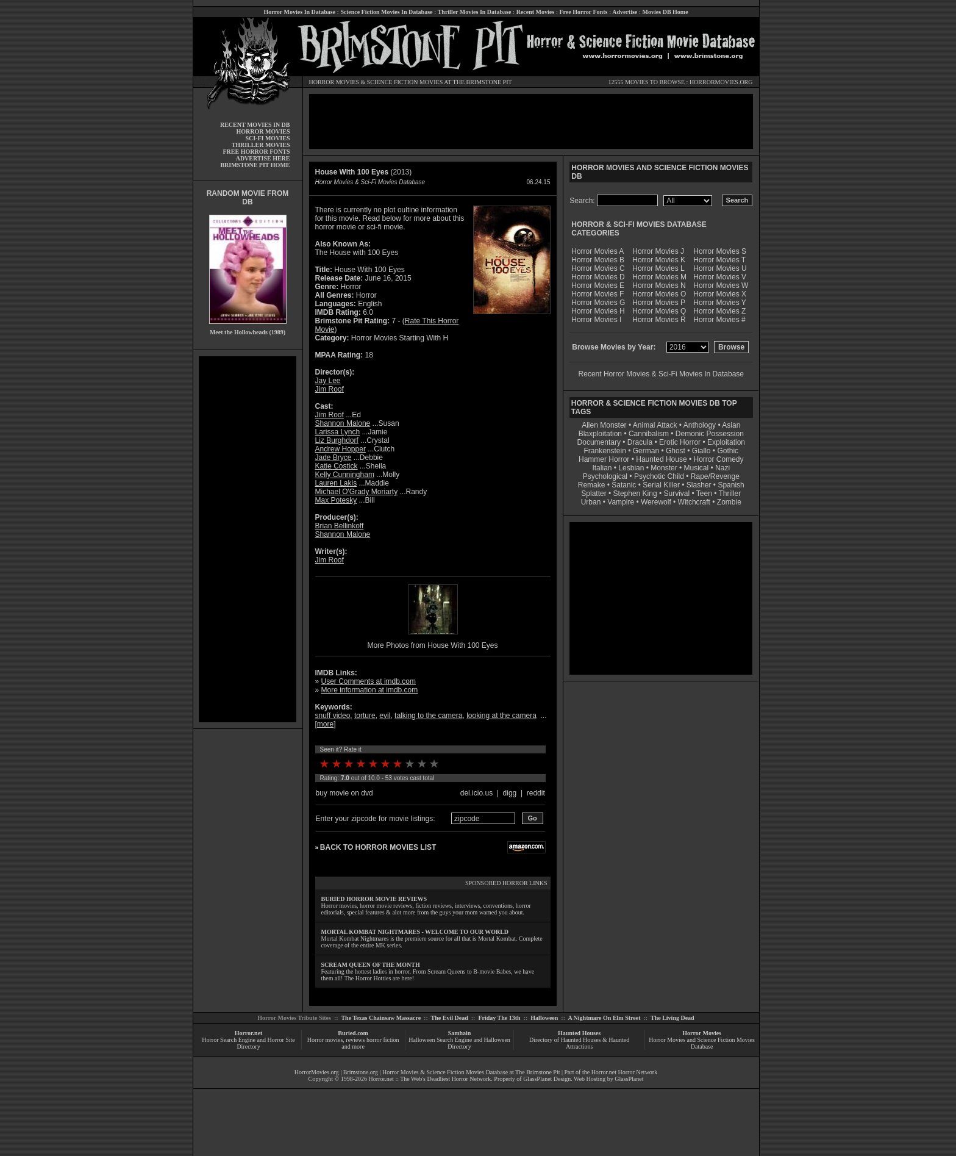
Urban (591, 502)
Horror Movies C (597, 268)
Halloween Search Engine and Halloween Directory (459, 1043)
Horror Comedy (719, 459)
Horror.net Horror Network (624, 1072)
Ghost (675, 451)
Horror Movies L (658, 268)
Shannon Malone (343, 423)
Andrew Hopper (340, 449)
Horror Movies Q (659, 311)
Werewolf (656, 502)
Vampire (620, 502)
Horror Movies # (719, 319)
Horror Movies (701, 1033)
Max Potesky (336, 500)
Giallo (701, 451)
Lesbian (632, 468)
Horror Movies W (720, 285)
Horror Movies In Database (299, 12)
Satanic (624, 485)
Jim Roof (329, 389)
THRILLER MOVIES (261, 145)
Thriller (730, 493)
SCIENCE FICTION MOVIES (405, 82)
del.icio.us (476, 793)
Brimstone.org (360, 1072)
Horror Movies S (719, 251)
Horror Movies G (598, 302)
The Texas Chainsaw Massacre (381, 1017)
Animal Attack (655, 425)
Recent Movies (535, 12)
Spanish (731, 485)
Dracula (639, 442)
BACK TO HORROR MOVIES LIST (378, 847)
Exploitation (726, 442)
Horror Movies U (719, 268)
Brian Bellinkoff (339, 526)
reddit (536, 793)
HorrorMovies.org (316, 1072)
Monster (664, 468)
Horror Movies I (596, 319)
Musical (696, 468)
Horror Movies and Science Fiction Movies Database (702, 1043)
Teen (704, 493)
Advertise (624, 12)
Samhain (459, 1033)
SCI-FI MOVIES (267, 138)
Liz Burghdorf (336, 440)
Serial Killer (661, 485)
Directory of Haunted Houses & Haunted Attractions (579, 1043)
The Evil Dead (449, 1017)
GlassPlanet (629, 1078)
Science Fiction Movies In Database (386, 12)
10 (434, 764)
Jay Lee (328, 380)
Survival (677, 493)
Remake (591, 485)
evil (384, 715)
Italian (602, 468)
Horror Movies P (658, 302)
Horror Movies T (719, 260)
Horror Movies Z (719, 311)
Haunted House (661, 459)
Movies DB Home (665, 12)
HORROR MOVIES (334, 82)
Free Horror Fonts (584, 12)
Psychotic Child (659, 476)
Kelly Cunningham (344, 474)
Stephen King (635, 493)
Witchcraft (694, 502)
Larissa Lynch (337, 432)
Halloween (544, 1017)
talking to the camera (428, 715)
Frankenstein (604, 451)
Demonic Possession (710, 433)
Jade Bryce (333, 457)
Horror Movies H (597, 311)
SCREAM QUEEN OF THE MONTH (370, 964)
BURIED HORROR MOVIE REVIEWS (374, 899)
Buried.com (353, 1033)
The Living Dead (672, 1017)
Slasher (699, 485)
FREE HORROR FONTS (256, 151)
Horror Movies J (658, 251)
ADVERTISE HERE (263, 158)
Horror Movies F (597, 294)
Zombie (729, 502)
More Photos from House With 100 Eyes (432, 645)
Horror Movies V (719, 277)
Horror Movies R (658, 319)
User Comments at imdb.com (368, 681)
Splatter (593, 493)
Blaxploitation (600, 433)
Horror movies (325, 1039)
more (325, 724)
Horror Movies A (597, 251)
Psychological (605, 476)
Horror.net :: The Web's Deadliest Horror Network (430, 1078)
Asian (731, 425)
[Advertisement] (247, 539)
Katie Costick (336, 466)
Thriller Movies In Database (475, 12)
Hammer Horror (604, 459)
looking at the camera (501, 715)
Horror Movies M (659, 277)
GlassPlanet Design (547, 1078)
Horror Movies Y (719, 302)
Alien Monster (604, 425)
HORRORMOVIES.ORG (721, 82)
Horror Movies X (719, 294)
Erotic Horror (680, 442)
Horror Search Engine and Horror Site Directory (248, 1043)
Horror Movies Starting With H (399, 338)
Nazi (722, 468)
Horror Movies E (597, 285)
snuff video (333, 715)
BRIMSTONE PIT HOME (255, 165)
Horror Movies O (659, 294)
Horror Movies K (658, 260)
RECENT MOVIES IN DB (255, 124)
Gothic (727, 451)
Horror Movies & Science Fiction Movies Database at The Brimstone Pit (471, 1072)
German (646, 451)
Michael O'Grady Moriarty (356, 491)
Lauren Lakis (336, 483)
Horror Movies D (597, 277)
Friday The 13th (499, 1017)
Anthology (699, 425)
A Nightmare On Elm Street (604, 1017)
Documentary (599, 442)
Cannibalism (649, 433)
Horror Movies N (658, 285)
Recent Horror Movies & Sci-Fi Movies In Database (661, 374)
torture (365, 715)
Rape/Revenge (715, 476)
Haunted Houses (579, 1033)
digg (510, 793)
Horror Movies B (597, 260)
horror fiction (382, 1039)
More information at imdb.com (369, 690)
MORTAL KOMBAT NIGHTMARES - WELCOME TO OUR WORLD (415, 931)
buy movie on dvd (344, 793)
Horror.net (249, 1033)
